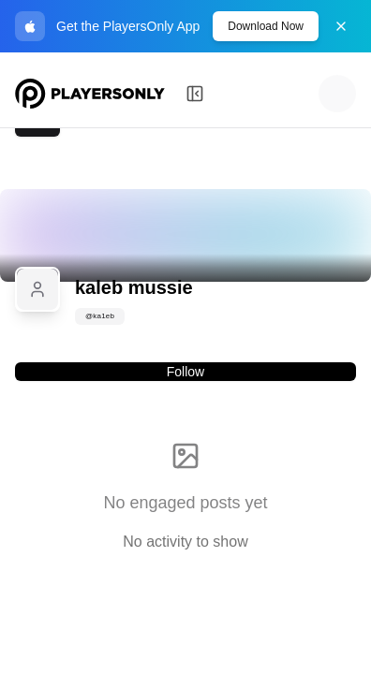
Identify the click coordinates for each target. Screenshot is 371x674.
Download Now (266, 26)
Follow (185, 371)
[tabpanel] (185, 485)
